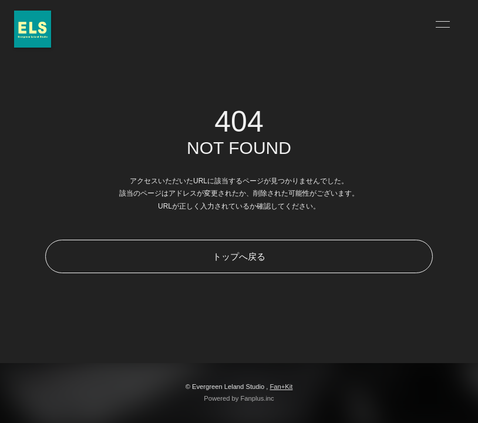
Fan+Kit (281, 386)
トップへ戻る (239, 256)
